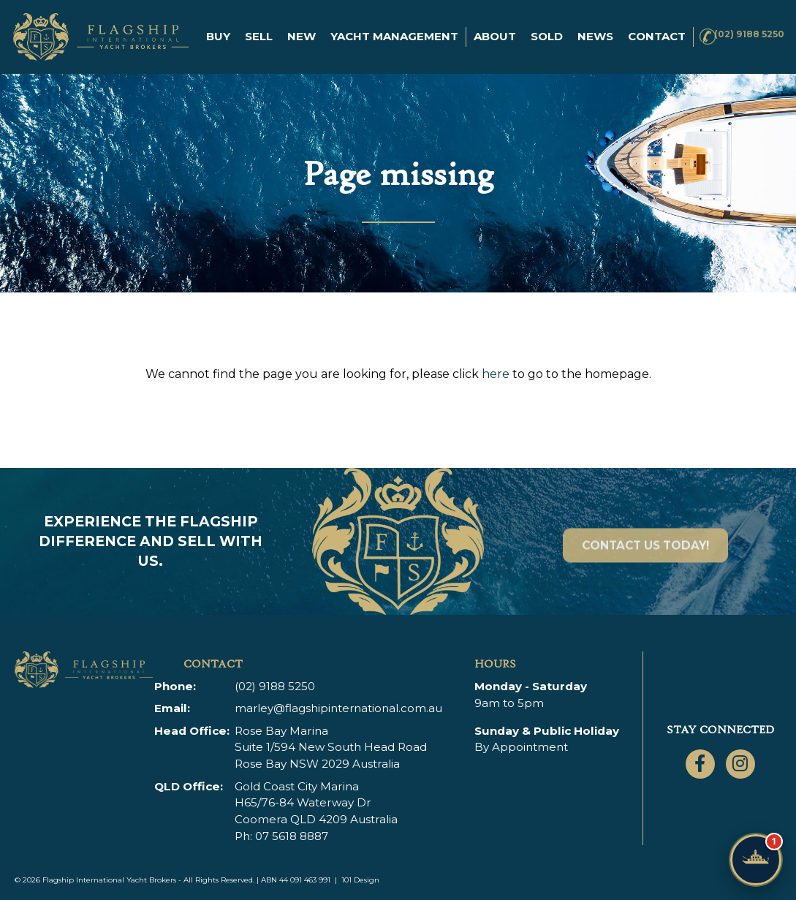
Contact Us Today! (645, 564)
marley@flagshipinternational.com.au (339, 708)
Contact (228, 48)
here (495, 374)
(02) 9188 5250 (738, 28)
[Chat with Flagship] (755, 859)
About (488, 28)
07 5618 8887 (292, 836)
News (589, 28)
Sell (252, 28)
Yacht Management (388, 28)
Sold (540, 28)
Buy (212, 28)
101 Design (360, 880)
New (295, 28)
